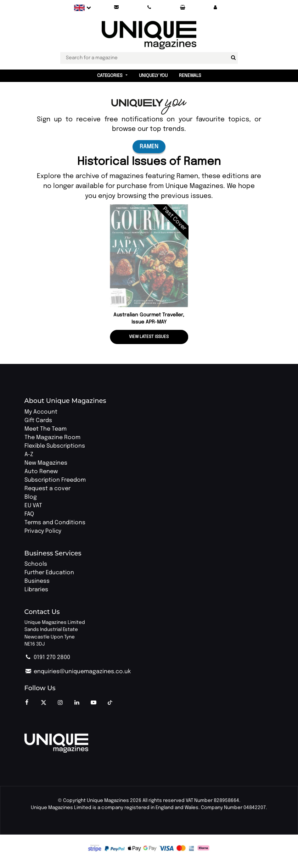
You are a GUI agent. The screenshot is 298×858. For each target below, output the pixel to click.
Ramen (149, 147)
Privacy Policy (42, 531)
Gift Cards (38, 420)
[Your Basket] (182, 7)
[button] (215, 7)
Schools (35, 564)
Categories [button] (110, 75)
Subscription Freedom (55, 480)
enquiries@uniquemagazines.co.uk (77, 672)
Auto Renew (41, 472)
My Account (40, 412)
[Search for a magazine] (233, 57)
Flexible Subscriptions (54, 446)
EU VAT (33, 506)
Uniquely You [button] (153, 75)
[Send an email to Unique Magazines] (116, 7)
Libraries (36, 590)
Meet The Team (45, 429)
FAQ (29, 514)
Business (37, 581)
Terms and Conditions (54, 523)
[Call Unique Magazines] (149, 7)
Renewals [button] (190, 75)
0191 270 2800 (47, 657)
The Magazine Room (52, 437)
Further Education (49, 573)
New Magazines (45, 463)
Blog (30, 497)
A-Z (28, 455)
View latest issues (149, 337)
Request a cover (47, 489)
